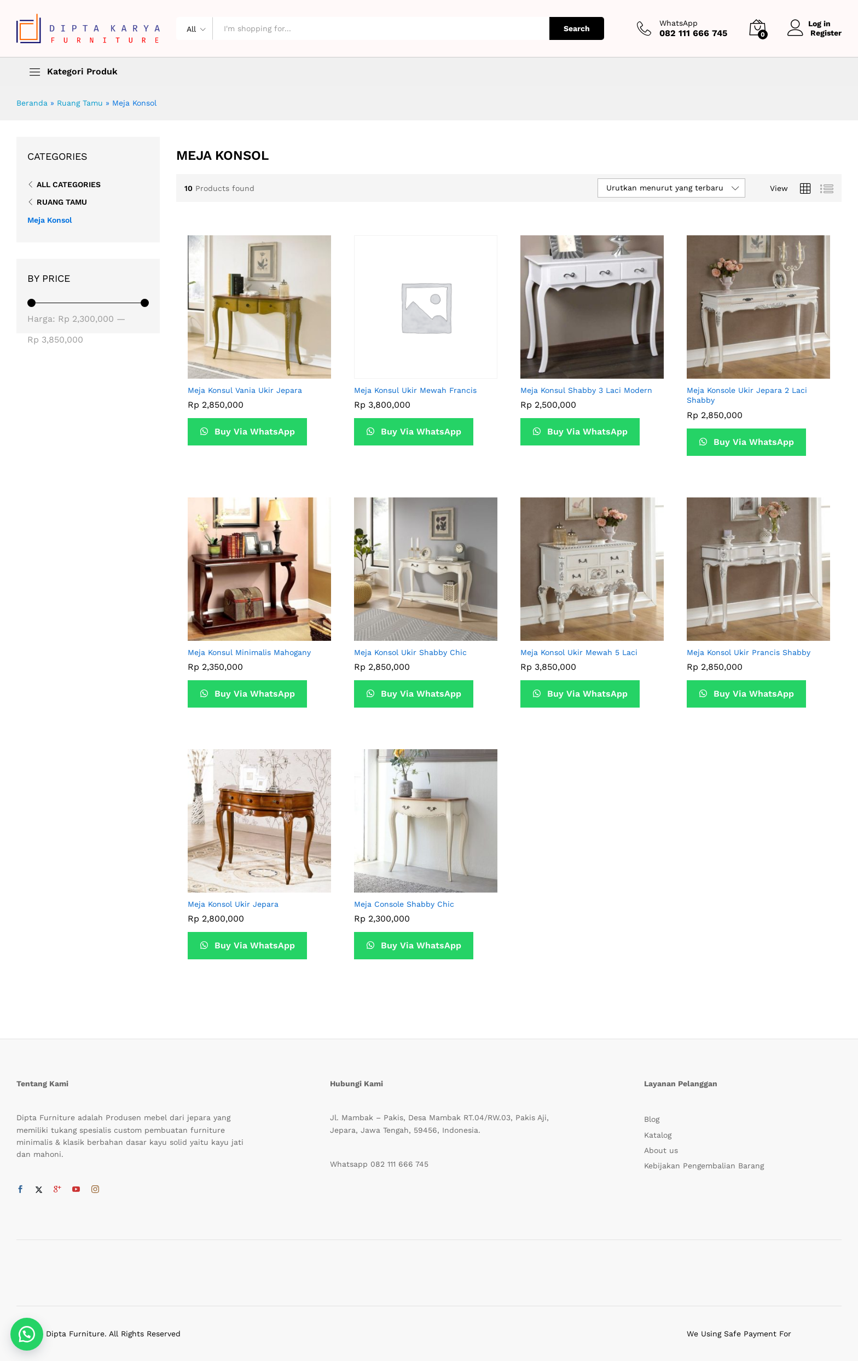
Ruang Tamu (80, 103)
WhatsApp (678, 23)
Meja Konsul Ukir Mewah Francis (415, 390)
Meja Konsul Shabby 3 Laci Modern (586, 390)
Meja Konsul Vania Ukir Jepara (245, 390)
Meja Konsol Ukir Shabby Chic (410, 652)
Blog (651, 1119)
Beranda (32, 103)
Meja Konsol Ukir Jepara (233, 904)
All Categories (69, 184)
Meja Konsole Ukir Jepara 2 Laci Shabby (747, 395)
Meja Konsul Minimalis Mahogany (249, 652)
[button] (27, 1333)
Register (826, 32)
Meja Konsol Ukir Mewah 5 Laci (578, 652)
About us (661, 1150)
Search (577, 28)
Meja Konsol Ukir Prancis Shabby (748, 652)
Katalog (657, 1135)
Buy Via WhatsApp (254, 431)
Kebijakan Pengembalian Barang (704, 1165)
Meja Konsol (49, 220)
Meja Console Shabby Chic (404, 904)
